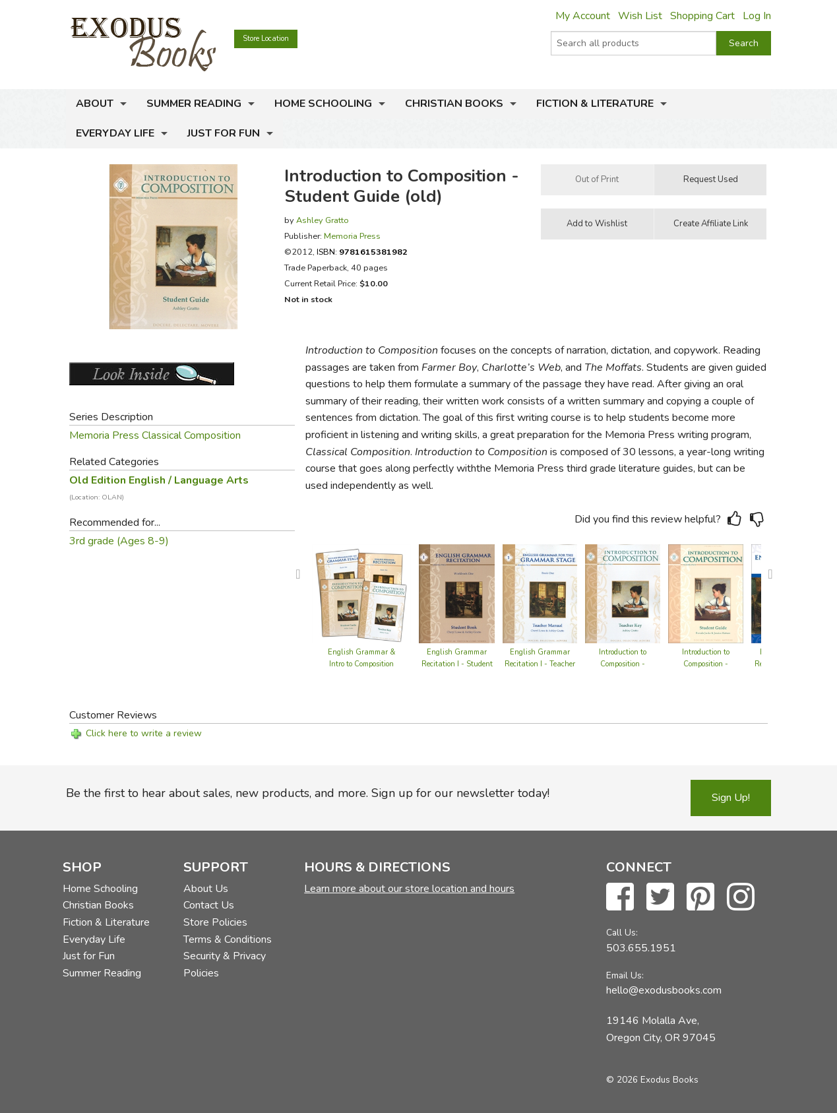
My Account (582, 16)
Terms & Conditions (227, 939)
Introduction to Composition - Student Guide (705, 664)
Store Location (266, 39)
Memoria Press (352, 235)
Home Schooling (323, 103)
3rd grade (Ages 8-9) (119, 541)
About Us (205, 888)
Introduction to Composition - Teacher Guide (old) (622, 664)
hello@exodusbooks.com (664, 990)
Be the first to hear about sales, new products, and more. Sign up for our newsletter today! (307, 793)
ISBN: (362, 251)
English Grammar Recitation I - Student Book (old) (457, 664)
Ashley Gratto (322, 220)
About (94, 103)
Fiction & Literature (595, 103)
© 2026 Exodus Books (652, 1079)
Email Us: (625, 975)
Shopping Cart (702, 16)
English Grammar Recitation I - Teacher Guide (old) (540, 664)
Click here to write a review (144, 733)
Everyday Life (115, 133)
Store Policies (215, 922)
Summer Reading (193, 103)
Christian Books (454, 103)
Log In (757, 16)
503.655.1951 (641, 948)
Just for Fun (223, 133)
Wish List (640, 16)
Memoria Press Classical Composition (155, 435)
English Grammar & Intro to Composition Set (361, 664)
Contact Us (208, 905)
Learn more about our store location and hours (409, 888)
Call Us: (622, 932)
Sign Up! (731, 797)
